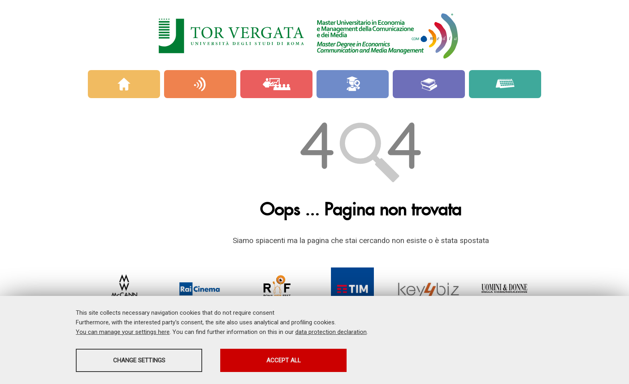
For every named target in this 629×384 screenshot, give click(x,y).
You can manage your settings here (123, 332)
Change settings (139, 360)
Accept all (283, 360)
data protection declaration (331, 332)
